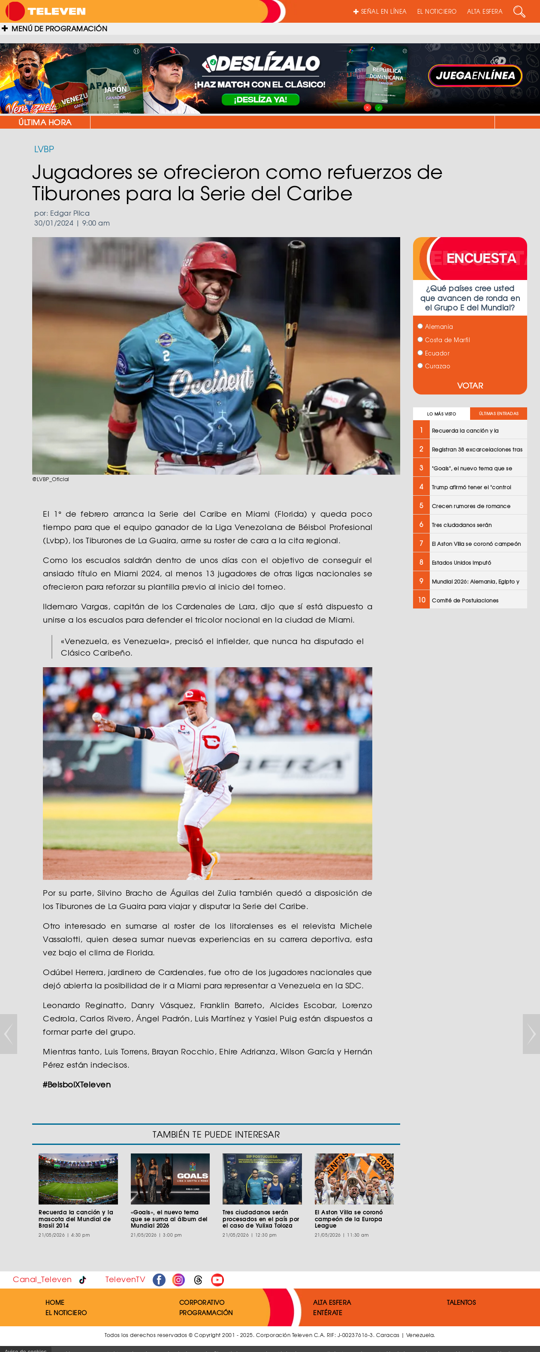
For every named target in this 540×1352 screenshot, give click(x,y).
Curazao (433, 366)
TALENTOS (461, 1302)
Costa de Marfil (443, 340)
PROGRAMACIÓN (206, 1312)
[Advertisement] (470, 752)
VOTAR (470, 385)
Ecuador (433, 353)
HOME (55, 1302)
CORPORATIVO (202, 1302)
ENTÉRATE (327, 1312)
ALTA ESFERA (485, 11)
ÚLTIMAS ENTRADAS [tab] (499, 413)
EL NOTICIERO (437, 11)
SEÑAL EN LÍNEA (380, 11)
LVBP (44, 148)
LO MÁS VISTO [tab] (441, 414)
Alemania (435, 326)
